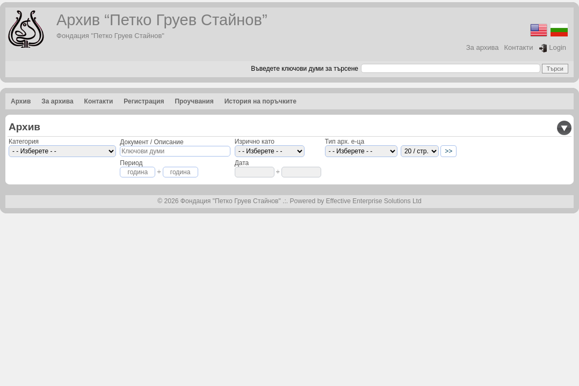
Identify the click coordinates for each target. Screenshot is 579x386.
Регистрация (144, 101)
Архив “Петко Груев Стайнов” (161, 19)
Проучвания (194, 101)
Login (552, 48)
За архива (482, 47)
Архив (21, 101)
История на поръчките (260, 101)
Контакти (518, 47)
